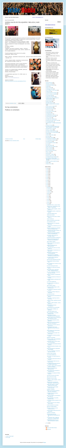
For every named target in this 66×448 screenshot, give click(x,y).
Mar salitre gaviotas (49, 145)
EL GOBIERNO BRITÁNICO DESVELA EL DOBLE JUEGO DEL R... (53, 364)
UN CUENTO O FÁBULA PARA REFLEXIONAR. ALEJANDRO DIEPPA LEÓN (52, 159)
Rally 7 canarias (48, 151)
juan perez (48, 136)
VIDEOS (47, 162)
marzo (48, 200)
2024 (47, 171)
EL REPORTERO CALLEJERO (51, 115)
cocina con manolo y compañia (51, 94)
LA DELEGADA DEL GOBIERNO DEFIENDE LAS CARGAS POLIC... (53, 255)
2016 (47, 183)
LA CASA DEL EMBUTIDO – (52, 354)
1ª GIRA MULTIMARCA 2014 (52, 213)
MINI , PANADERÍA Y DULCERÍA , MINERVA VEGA (53, 313)
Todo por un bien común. (50, 155)
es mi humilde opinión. (50, 121)
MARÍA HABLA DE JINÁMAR (51, 146)
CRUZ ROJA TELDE (49, 100)
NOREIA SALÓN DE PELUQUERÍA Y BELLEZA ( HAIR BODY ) (53, 323)
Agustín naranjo (48, 87)
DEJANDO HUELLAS (49, 102)
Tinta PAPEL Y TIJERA (50, 154)
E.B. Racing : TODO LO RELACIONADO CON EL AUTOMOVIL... (54, 366)
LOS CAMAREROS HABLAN (51, 142)
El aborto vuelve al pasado (51, 353)
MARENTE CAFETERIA (51, 337)
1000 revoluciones (49, 82)
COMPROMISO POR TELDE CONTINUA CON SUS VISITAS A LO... (53, 328)
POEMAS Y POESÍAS (50, 389)
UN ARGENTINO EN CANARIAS (51, 156)
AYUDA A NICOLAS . (50, 218)
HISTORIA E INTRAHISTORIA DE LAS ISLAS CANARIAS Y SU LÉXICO (52, 127)
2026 (47, 168)
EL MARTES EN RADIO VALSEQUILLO (54, 237)
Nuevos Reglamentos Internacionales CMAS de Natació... (53, 331)
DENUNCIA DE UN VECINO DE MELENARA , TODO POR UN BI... (53, 382)
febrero (48, 202)
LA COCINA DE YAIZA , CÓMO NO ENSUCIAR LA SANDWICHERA (53, 418)
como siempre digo (49, 95)
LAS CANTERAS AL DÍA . (51, 221)
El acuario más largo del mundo (52, 265)
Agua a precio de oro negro (51, 376)
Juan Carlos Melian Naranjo (52, 427)
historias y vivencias (49, 129)
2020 (47, 177)
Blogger (44, 442)
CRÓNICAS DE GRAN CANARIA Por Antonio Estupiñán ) (52, 98)
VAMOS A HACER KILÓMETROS (51, 161)
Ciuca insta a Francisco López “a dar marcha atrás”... (53, 333)
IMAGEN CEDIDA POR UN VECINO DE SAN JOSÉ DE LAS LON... (54, 318)
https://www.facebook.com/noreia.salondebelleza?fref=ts (15, 81)
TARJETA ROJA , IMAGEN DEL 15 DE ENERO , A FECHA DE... (53, 207)
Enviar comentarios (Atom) (14, 140)
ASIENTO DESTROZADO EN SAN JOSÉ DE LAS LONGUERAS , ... (53, 239)
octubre (48, 190)
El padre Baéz (48, 112)
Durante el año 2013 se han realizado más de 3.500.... (53, 403)
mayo (48, 197)
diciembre (49, 187)
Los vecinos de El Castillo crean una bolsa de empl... (53, 361)
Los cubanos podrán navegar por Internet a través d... (52, 258)
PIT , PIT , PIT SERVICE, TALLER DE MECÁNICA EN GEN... (53, 272)
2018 (47, 180)
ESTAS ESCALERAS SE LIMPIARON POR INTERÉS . (53, 349)
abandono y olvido (49, 83)
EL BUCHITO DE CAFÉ (50, 108)
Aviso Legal (8, 437)
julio (48, 194)
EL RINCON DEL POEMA (50, 116)
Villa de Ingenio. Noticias (51, 285)
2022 (47, 174)
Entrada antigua (38, 138)
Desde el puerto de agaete (50, 106)
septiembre (49, 191)
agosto (48, 193)
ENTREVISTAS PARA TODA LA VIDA (52, 120)
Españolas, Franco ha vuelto (52, 378)
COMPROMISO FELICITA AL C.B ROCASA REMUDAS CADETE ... (53, 420)
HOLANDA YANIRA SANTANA (51, 131)
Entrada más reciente (9, 138)
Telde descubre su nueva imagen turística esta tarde (52, 387)
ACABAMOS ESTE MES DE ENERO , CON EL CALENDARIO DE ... (53, 233)
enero (48, 203)
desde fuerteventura (49, 107)
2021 (47, 175)
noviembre (49, 188)
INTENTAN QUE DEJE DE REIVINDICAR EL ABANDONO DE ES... (53, 415)
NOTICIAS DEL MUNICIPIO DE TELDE (53, 259)
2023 (47, 172)
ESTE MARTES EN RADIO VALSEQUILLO (51, 305)
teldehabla (49, 429)
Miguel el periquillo (49, 147)
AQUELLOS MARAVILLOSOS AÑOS (53, 220)
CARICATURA (48, 91)
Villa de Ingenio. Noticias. (51, 241)
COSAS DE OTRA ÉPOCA (50, 96)
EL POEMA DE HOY (49, 113)
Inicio (24, 138)
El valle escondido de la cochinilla (52, 405)
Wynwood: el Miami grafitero (52, 406)
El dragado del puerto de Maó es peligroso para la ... (52, 393)
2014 (47, 186)
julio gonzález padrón (49, 137)
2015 (47, 184)
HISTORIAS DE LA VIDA (50, 128)
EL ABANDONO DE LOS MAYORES (53, 307)
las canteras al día (49, 141)
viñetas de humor (49, 163)
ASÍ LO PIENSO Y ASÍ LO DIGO (51, 90)
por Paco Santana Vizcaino (50, 150)
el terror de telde (49, 117)
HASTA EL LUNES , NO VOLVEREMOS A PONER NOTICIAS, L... (54, 339)
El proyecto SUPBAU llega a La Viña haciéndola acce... (53, 287)
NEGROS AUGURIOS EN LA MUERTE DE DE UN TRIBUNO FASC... (53, 228)
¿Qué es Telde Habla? (10, 436)
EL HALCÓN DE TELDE (50, 111)
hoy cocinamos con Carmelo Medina (52, 132)
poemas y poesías (49, 149)
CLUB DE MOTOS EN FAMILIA (51, 92)
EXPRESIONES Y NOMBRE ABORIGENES (53, 122)
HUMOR (47, 133)
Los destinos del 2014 (50, 294)
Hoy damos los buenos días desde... (53, 375)
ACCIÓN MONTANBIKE (50, 85)
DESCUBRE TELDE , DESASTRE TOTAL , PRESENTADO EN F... (53, 270)
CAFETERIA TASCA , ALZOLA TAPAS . (53, 204)
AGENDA (47, 86)
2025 (47, 169)
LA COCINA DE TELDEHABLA (51, 138)
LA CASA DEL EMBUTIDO (51, 281)
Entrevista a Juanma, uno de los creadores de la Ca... (52, 408)
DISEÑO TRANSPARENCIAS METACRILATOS (52, 246)
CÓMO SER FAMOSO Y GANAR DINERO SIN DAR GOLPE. (52, 385)
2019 (47, 178)
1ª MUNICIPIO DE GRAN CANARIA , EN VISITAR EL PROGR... (54, 231)
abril (48, 199)
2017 (47, 181)
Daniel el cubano (49, 101)
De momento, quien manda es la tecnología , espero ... (52, 236)
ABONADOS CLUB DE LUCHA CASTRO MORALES (52, 253)
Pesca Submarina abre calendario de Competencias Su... (53, 371)
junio (48, 196)
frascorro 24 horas (49, 125)
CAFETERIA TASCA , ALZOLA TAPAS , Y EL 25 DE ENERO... (53, 342)
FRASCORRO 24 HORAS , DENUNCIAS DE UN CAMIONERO (53, 316)
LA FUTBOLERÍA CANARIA (50, 140)
